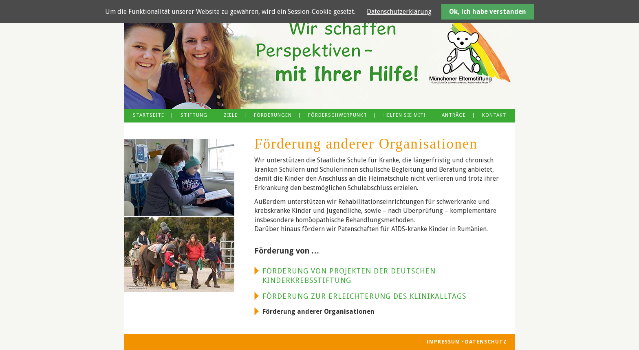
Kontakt (494, 115)
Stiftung (194, 115)
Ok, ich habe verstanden (487, 11)
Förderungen (273, 115)
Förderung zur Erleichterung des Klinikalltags (364, 296)
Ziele (231, 115)
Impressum (443, 342)
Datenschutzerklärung (399, 11)
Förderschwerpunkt (337, 115)
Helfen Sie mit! (404, 115)
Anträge (454, 115)
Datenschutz (486, 342)
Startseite (148, 115)
